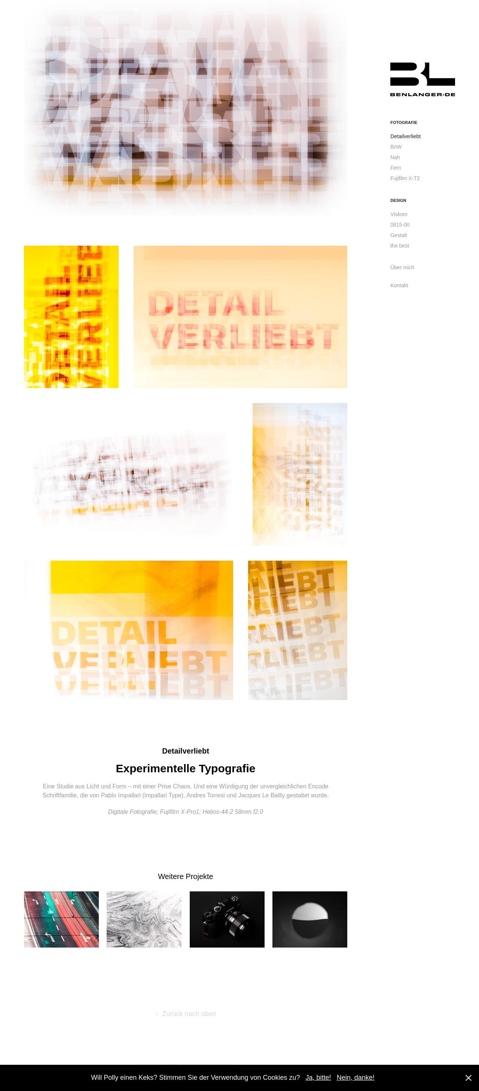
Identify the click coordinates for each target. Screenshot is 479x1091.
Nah (395, 157)
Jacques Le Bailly (261, 795)
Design (398, 200)
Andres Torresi (205, 795)
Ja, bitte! (318, 1077)
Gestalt (398, 235)
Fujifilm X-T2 (405, 178)
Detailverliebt (405, 136)
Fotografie (403, 122)
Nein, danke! (356, 1077)
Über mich (402, 267)
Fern (395, 168)
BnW (396, 147)
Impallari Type (162, 795)
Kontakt (399, 285)
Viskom (399, 214)
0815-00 (399, 225)
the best (399, 246)
